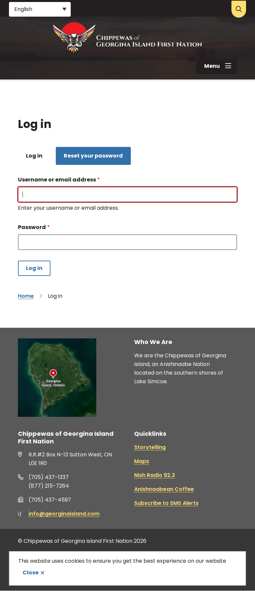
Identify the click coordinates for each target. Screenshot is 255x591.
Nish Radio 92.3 (154, 475)
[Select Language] (40, 9)
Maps (141, 461)
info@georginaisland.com (64, 514)
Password (32, 227)
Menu (212, 66)
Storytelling (150, 447)
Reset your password (93, 156)
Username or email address (57, 179)
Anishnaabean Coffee (164, 489)
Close (31, 572)
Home (26, 296)
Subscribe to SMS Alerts (166, 503)
